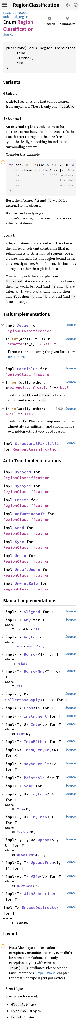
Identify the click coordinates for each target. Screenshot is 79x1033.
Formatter (14, 344)
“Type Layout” (45, 973)
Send (19, 527)
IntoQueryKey (38, 749)
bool (64, 387)
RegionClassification (36, 5)
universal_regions (16, 17)
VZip (35, 876)
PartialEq (27, 368)
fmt (15, 339)
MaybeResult (36, 763)
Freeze (22, 499)
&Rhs (9, 413)
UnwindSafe (26, 583)
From (28, 708)
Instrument (35, 716)
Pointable (34, 777)
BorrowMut (34, 671)
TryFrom (39, 794)
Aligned (32, 611)
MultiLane (24, 886)
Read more (16, 356)
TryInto (39, 816)
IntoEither (35, 741)
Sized (40, 629)
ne (14, 408)
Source (8, 35)
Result (49, 344)
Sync (19, 541)
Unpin (20, 555)
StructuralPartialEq (37, 443)
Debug (22, 325)
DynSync (23, 485)
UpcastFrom (25, 855)
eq (14, 382)
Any (27, 620)
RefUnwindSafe (30, 513)
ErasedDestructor (40, 907)
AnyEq (29, 637)
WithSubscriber (40, 893)
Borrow (31, 654)
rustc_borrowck (15, 13)
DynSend (23, 472)
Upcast (45, 839)
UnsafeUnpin (27, 569)
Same (28, 785)
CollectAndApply (22, 699)
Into (35, 724)
